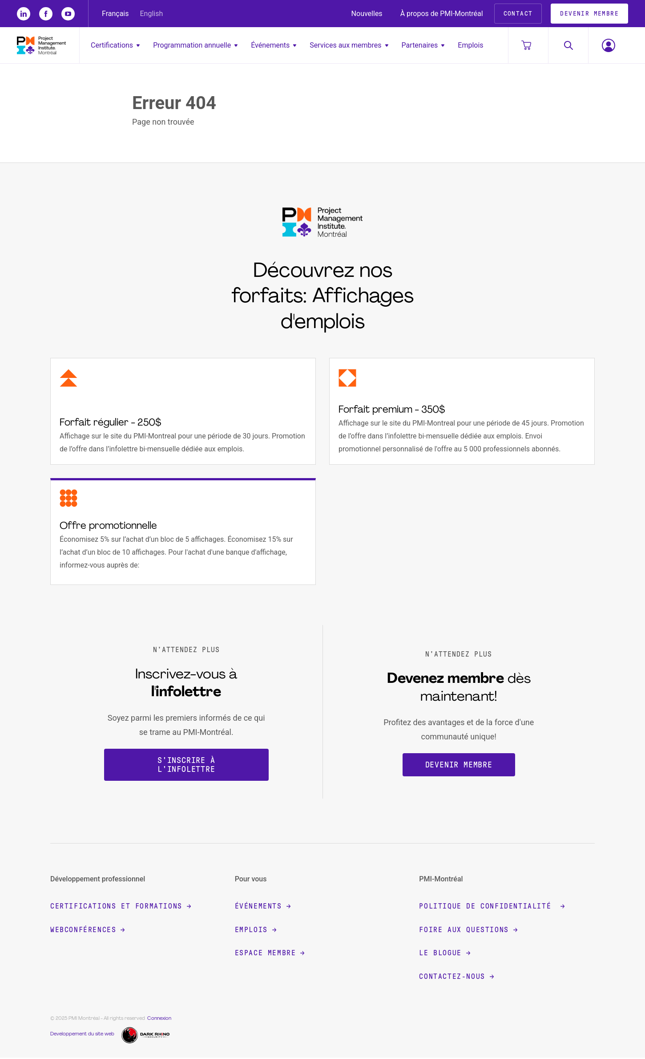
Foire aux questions (468, 930)
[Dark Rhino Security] (147, 1035)
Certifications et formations (120, 907)
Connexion (159, 1019)
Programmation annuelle (195, 45)
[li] (23, 13)
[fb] (45, 13)
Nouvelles (367, 13)
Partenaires (423, 45)
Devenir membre (458, 765)
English (151, 13)
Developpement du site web (82, 1035)
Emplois (470, 45)
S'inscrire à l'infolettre (186, 766)
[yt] (68, 13)
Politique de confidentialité (491, 907)
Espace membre (270, 954)
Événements (273, 45)
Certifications (115, 45)
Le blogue (444, 954)
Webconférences (87, 930)
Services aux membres (349, 45)
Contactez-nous (456, 977)
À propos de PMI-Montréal (441, 13)
